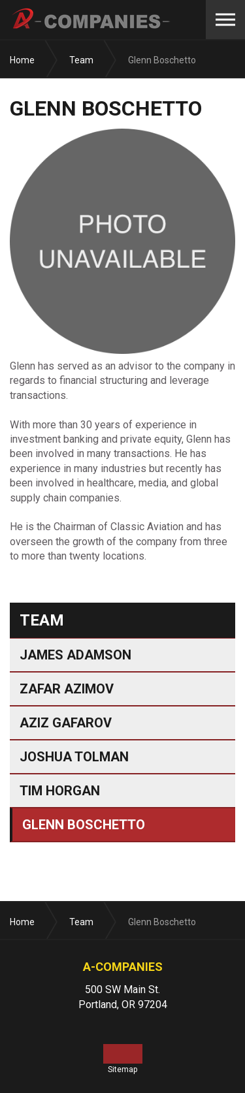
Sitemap (122, 1069)
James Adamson (75, 655)
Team (42, 620)
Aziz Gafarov (66, 723)
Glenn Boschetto (83, 824)
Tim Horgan (60, 791)
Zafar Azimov (67, 689)
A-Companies (92, 20)
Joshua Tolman (74, 757)
